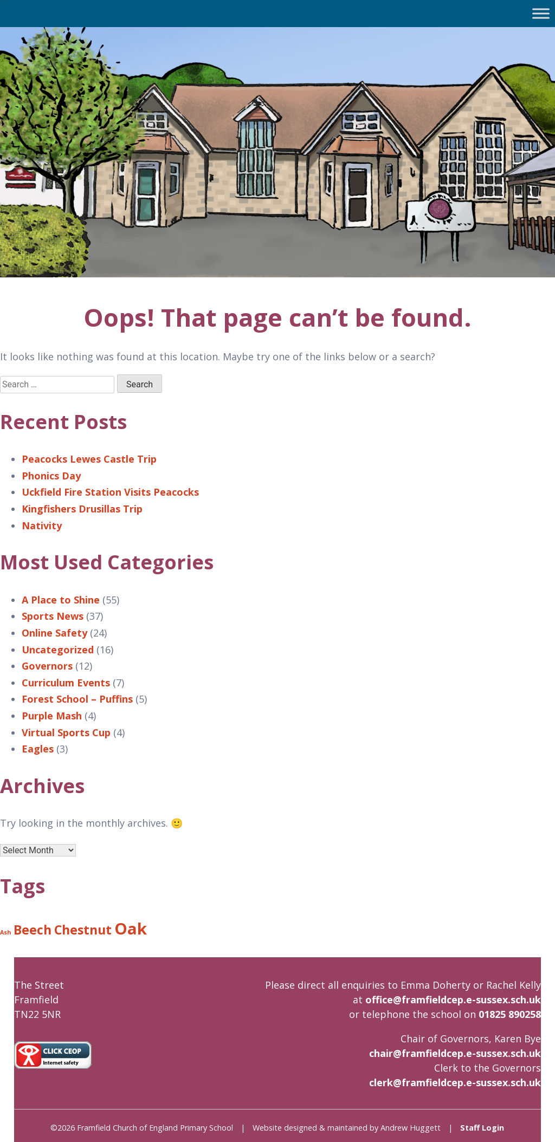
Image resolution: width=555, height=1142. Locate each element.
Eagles (38, 748)
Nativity (42, 525)
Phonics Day (51, 475)
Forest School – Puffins (77, 698)
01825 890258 (510, 1014)
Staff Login (482, 1127)
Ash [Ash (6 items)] (5, 932)
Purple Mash (52, 715)
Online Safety (54, 632)
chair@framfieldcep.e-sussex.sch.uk (455, 1053)
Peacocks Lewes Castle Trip (89, 458)
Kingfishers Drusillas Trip (82, 508)
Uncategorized (58, 649)
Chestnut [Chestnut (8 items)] (83, 929)
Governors (47, 665)
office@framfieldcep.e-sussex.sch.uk (453, 999)
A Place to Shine (61, 599)
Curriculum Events (66, 682)
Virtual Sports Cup (66, 732)
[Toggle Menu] (541, 13)
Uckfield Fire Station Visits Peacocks (110, 491)
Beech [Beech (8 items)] (32, 929)
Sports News (52, 615)
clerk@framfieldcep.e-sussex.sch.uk (455, 1082)
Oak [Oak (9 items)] (130, 928)
